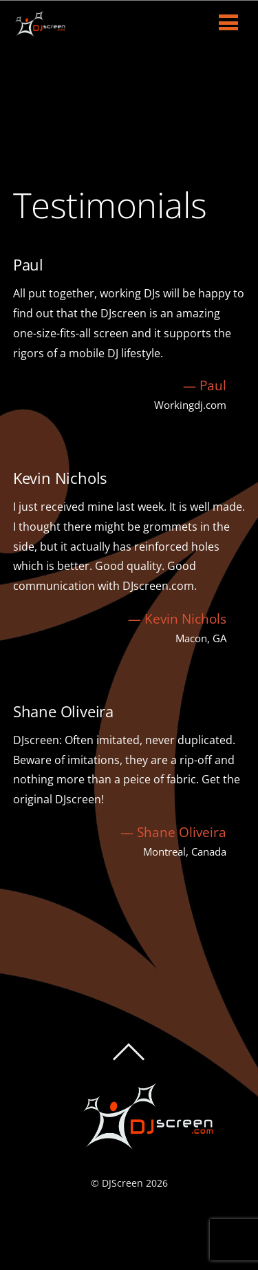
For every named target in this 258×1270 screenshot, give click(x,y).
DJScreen (122, 1182)
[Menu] (228, 22)
